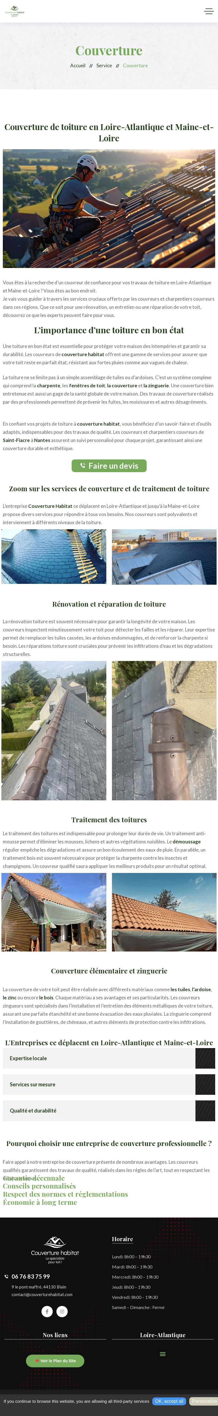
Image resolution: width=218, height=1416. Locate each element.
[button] (163, 1353)
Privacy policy (111, 1410)
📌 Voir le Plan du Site (55, 1361)
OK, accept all (169, 1401)
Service (104, 65)
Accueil (77, 65)
